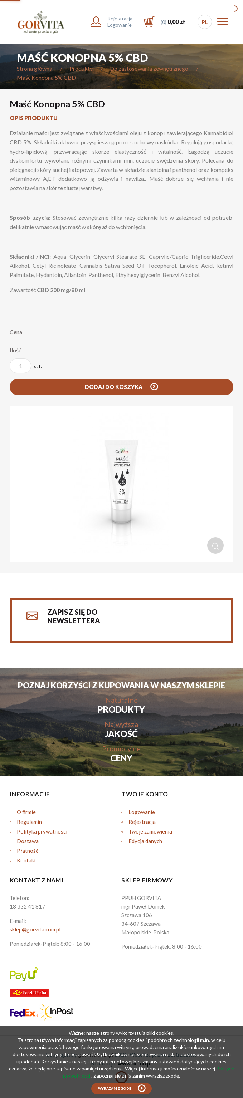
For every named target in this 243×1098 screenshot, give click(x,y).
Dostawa (28, 841)
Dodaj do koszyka (114, 387)
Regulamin (29, 821)
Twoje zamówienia (150, 831)
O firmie (26, 812)
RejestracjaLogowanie (119, 21)
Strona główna (34, 68)
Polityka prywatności (42, 831)
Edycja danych (145, 841)
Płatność (27, 850)
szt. (26, 365)
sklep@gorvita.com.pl (35, 929)
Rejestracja (142, 821)
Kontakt (26, 860)
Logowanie (141, 812)
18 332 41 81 (26, 906)
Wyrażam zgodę (114, 1088)
